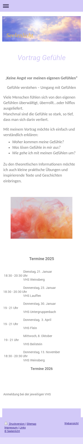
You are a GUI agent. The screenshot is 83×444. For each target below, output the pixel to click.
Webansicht (71, 423)
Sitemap (31, 423)
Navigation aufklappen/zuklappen (41, 6)
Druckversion (14, 423)
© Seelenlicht (12, 431)
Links (22, 427)
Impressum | (11, 427)
